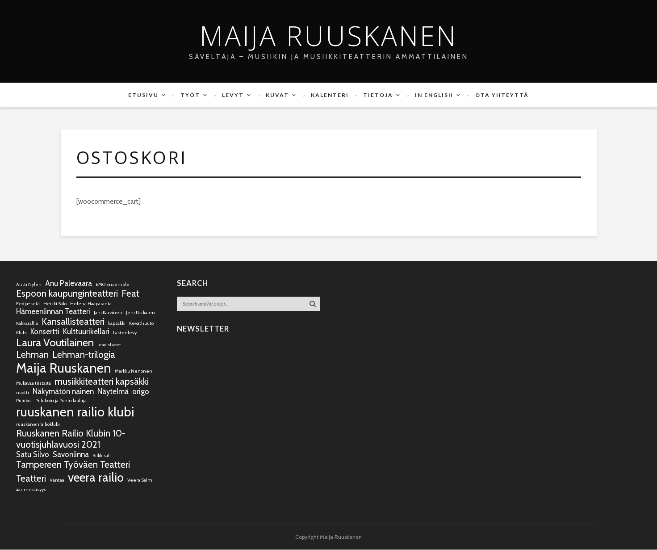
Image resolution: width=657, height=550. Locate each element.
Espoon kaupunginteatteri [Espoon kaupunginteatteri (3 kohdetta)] (67, 293)
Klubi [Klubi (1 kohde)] (21, 333)
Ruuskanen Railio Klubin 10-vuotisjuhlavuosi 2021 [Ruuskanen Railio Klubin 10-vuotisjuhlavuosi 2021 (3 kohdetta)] (71, 439)
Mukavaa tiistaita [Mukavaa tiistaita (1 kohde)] (33, 383)
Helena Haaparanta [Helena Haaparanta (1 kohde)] (91, 304)
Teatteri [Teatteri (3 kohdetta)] (31, 478)
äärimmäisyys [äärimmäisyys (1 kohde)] (31, 490)
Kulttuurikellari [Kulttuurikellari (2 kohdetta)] (86, 331)
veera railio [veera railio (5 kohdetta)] (96, 477)
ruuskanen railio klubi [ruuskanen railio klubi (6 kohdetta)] (75, 412)
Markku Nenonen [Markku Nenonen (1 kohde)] (133, 371)
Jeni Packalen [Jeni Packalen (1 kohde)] (140, 313)
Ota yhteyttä (502, 95)
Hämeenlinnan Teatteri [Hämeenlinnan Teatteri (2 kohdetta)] (53, 311)
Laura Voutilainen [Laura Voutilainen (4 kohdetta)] (55, 342)
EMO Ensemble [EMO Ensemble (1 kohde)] (113, 285)
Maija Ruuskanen (328, 35)
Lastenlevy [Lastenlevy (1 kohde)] (125, 333)
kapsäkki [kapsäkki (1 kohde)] (117, 324)
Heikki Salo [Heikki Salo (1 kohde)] (55, 304)
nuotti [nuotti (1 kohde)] (22, 393)
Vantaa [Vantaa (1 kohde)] (57, 480)
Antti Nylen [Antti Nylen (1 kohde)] (29, 285)
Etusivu (143, 95)
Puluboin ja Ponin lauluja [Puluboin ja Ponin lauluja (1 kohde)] (61, 401)
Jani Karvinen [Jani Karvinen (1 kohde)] (108, 313)
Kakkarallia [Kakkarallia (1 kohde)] (27, 324)
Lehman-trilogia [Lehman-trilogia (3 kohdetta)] (83, 355)
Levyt (233, 95)
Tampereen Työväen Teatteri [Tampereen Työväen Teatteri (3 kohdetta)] (73, 464)
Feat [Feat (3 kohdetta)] (130, 293)
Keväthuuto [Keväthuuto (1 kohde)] (141, 324)
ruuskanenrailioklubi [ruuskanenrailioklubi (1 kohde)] (38, 425)
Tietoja (378, 95)
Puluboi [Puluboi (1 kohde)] (24, 401)
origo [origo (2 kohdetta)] (140, 391)
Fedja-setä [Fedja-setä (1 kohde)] (28, 304)
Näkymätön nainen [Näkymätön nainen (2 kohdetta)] (63, 391)
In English (434, 95)
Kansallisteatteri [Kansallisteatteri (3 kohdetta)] (73, 321)
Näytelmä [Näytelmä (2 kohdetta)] (113, 391)
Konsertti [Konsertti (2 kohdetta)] (44, 331)
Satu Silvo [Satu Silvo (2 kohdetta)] (32, 454)
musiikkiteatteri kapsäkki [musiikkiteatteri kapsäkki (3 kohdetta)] (101, 381)
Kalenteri (330, 95)
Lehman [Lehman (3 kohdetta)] (32, 355)
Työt (190, 95)
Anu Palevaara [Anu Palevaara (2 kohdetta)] (68, 283)
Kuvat (277, 95)
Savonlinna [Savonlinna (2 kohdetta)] (71, 454)
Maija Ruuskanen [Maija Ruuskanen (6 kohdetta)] (63, 368)
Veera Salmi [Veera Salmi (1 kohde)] (140, 480)
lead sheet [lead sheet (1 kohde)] (109, 345)
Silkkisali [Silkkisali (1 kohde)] (101, 456)
